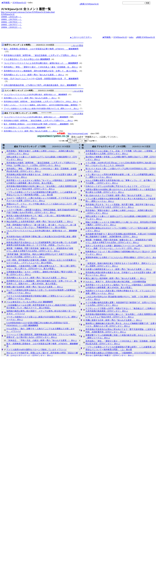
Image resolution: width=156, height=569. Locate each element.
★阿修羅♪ (5, 3)
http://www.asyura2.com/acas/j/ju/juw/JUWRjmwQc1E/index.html (28, 12)
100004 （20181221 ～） (11, 27)
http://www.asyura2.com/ (78, 133)
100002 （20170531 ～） (11, 22)
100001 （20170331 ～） (11, 19)
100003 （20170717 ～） (11, 25)
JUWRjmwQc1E (19, 3)
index (131, 37)
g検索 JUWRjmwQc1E (89, 4)
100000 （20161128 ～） (11, 17)
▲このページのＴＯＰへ (81, 37)
